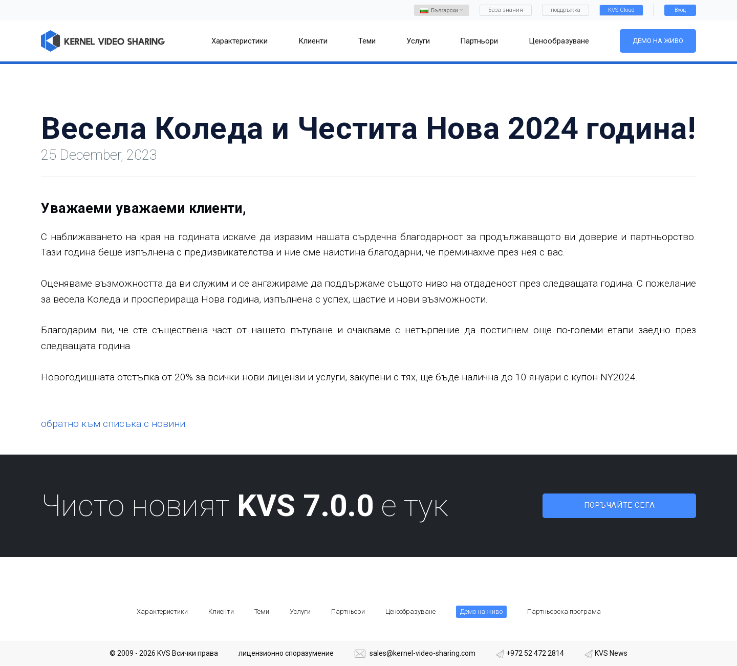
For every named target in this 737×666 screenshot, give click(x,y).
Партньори (348, 611)
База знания (505, 10)
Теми (261, 611)
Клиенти (221, 611)
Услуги (300, 611)
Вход (680, 10)
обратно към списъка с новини (113, 423)
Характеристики (162, 611)
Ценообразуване (410, 611)
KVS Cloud (621, 10)
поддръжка (565, 10)
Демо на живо (658, 41)
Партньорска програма (564, 611)
